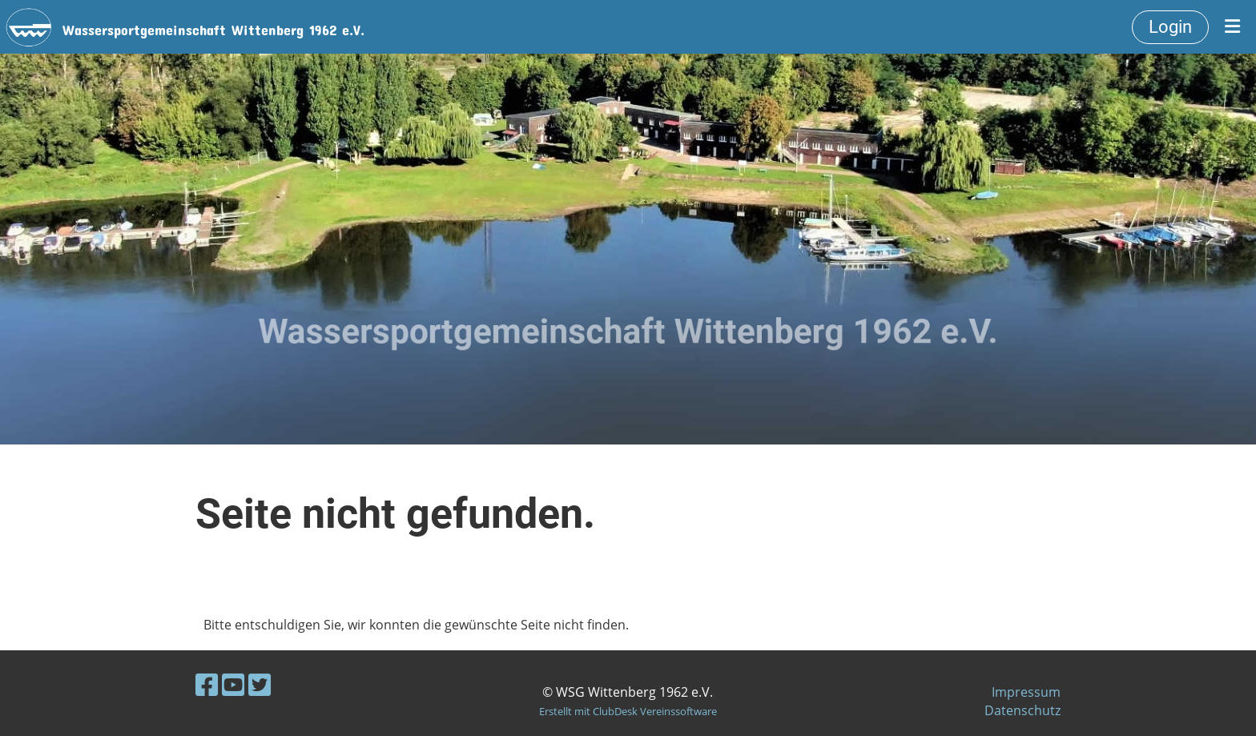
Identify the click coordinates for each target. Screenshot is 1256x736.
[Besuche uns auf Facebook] (206, 684)
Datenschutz (1022, 710)
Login (1170, 27)
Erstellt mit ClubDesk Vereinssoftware (628, 711)
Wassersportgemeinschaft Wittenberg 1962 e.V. (213, 26)
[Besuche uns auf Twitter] (259, 684)
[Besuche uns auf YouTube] (233, 684)
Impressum (1026, 692)
